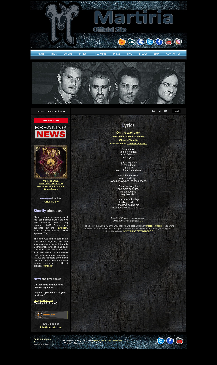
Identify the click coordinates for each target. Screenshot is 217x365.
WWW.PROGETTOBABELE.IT (138, 231)
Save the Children (50, 120)
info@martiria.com (51, 327)
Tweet (176, 111)
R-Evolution (60, 228)
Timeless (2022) (51, 181)
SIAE (142, 221)
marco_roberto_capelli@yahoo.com (108, 340)
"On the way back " (137, 143)
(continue (47, 266)
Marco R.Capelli (154, 226)
